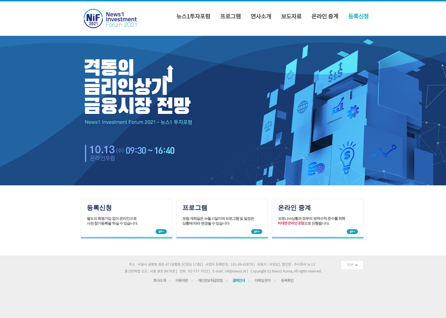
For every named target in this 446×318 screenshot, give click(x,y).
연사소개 (261, 17)
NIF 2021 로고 (111, 19)
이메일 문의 (263, 281)
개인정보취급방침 (210, 281)
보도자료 (291, 17)
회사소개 (159, 281)
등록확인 (287, 281)
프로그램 (230, 17)
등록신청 (358, 17)
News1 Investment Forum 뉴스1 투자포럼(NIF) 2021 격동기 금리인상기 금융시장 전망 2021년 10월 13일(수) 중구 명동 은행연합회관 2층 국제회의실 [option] (223, 111)
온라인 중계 (324, 17)
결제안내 (238, 281)
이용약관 (181, 281)
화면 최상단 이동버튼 (352, 265)
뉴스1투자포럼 (193, 17)
